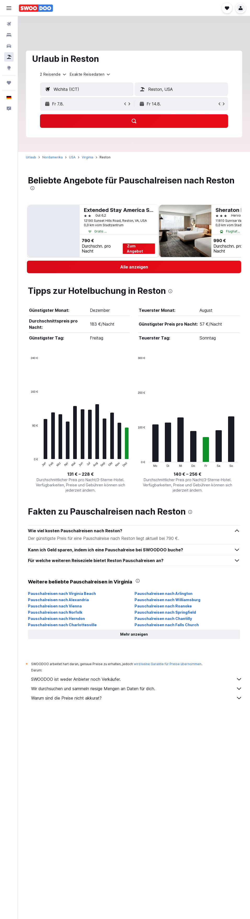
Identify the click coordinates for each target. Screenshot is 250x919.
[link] (134, 267)
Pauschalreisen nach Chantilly (163, 618)
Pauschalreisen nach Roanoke (163, 606)
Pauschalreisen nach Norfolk (55, 612)
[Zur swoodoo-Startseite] (36, 8)
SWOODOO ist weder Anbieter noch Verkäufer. (136, 679)
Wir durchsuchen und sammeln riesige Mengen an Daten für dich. (136, 688)
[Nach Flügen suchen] (9, 24)
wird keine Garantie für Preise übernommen (167, 664)
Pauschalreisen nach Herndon (56, 618)
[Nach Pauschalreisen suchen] (9, 57)
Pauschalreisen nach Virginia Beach (62, 593)
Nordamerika (52, 157)
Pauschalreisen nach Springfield (165, 612)
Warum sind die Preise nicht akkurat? (136, 698)
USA (72, 157)
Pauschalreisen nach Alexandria (58, 600)
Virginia (87, 157)
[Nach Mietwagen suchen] (9, 46)
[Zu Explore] (9, 68)
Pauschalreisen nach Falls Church (167, 625)
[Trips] (9, 82)
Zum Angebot (135, 248)
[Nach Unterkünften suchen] (9, 35)
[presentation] (32, 188)
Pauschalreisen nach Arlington (164, 593)
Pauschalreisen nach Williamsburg (167, 600)
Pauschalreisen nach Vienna (55, 606)
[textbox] (86, 89)
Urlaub (31, 157)
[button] (9, 8)
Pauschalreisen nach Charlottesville (62, 625)
